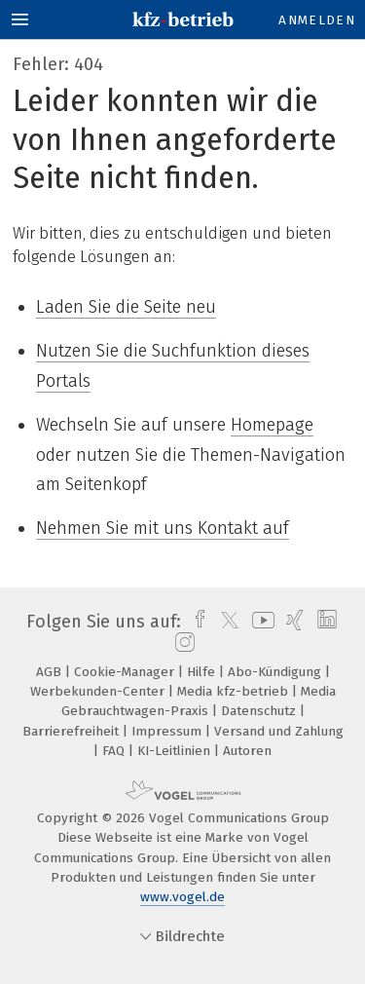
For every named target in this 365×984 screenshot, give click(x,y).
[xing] (292, 621)
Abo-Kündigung (276, 671)
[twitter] (224, 621)
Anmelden (316, 20)
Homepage (272, 424)
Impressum (168, 731)
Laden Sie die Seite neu (126, 307)
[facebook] (195, 621)
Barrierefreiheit (72, 731)
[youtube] (259, 621)
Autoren (247, 750)
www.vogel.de (182, 897)
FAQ (115, 750)
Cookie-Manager (126, 671)
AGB (50, 671)
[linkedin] (324, 621)
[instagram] (182, 643)
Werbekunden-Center (99, 691)
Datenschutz (260, 710)
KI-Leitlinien (175, 750)
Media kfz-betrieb (234, 691)
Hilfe (203, 671)
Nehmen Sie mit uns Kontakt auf (162, 528)
